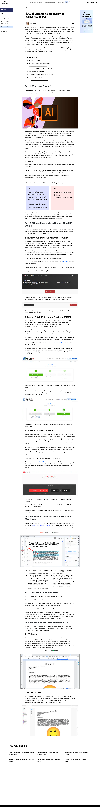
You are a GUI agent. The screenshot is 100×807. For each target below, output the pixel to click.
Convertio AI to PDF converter (42, 462)
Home (28, 7)
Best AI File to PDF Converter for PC (40, 80)
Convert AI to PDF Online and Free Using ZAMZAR (41, 69)
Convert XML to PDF (5, 21)
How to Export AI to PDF (37, 77)
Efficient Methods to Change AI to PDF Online (42, 63)
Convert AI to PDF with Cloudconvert (38, 66)
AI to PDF (65, 262)
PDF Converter (36, 7)
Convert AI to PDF (4, 26)
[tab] (6, 14)
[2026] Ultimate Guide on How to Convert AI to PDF (55, 7)
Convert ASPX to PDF (5, 23)
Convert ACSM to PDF (5, 25)
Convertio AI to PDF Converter (36, 71)
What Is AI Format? (35, 60)
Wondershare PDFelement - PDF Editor (42, 525)
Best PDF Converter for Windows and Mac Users (43, 74)
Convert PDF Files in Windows (5, 16)
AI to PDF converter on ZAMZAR (57, 343)
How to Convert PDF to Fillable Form (5, 19)
